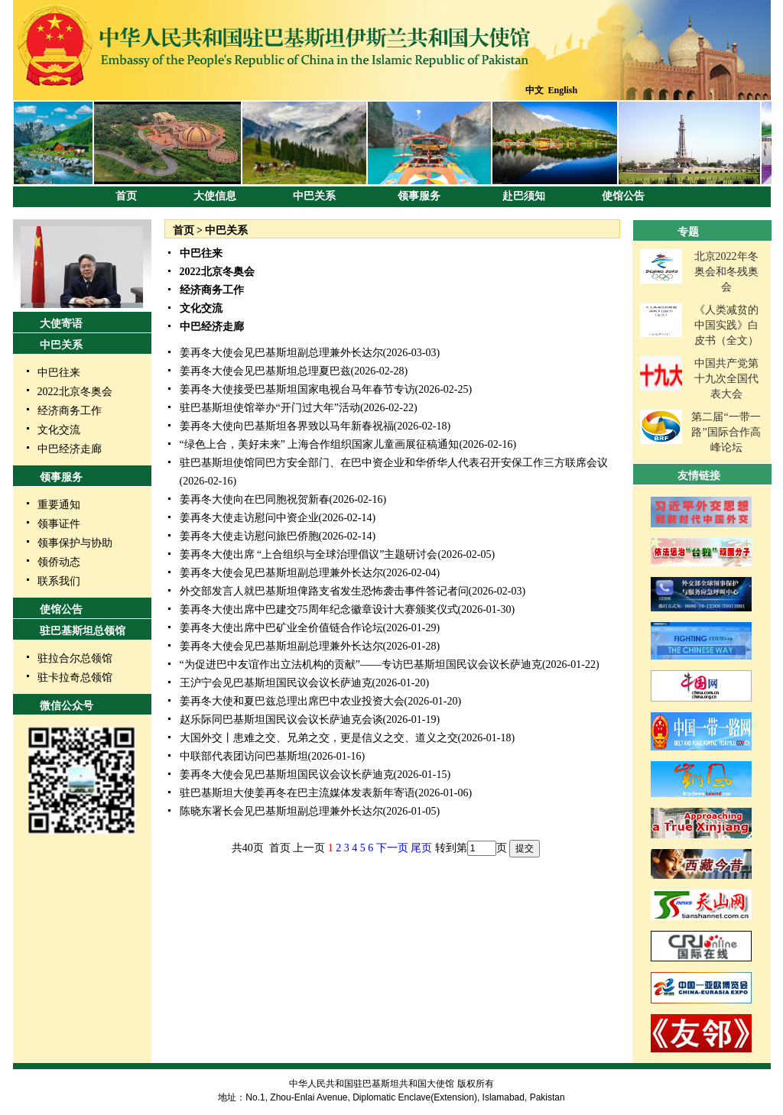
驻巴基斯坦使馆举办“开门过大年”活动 (270, 407)
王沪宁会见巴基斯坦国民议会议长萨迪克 (276, 683)
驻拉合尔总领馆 (74, 658)
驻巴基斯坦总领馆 (82, 631)
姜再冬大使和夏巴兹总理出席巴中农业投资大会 (292, 701)
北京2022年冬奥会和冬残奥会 (726, 272)
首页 (126, 196)
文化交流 (58, 430)
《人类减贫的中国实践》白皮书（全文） (726, 325)
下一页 (392, 848)
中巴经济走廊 (69, 449)
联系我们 (58, 581)
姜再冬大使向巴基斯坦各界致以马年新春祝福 (287, 426)
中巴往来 (58, 372)
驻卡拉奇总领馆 (74, 677)
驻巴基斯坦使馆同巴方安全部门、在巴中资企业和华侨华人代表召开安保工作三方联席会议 (394, 462)
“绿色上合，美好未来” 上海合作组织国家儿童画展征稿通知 (320, 444)
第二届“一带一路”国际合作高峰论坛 (725, 432)
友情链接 (698, 475)
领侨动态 (58, 562)
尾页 (421, 848)
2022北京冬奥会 (74, 391)
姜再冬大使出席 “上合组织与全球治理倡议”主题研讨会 (309, 554)
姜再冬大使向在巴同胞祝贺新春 (255, 499)
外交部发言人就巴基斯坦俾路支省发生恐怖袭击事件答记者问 (324, 591)
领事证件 (58, 524)
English (563, 90)
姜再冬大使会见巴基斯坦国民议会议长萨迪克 (287, 774)
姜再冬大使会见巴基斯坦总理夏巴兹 (265, 371)
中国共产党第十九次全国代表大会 (726, 379)
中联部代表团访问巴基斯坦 (244, 756)
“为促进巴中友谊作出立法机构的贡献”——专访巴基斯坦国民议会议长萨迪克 (361, 664)
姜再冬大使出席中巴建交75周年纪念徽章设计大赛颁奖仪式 (319, 609)
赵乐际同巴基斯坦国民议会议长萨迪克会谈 (281, 719)
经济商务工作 (69, 411)
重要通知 (58, 505)
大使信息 (214, 196)
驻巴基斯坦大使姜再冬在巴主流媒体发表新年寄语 (297, 793)
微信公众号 (66, 705)
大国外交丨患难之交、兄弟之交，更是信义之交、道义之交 (319, 738)
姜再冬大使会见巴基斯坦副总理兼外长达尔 (281, 352)
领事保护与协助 (74, 543)
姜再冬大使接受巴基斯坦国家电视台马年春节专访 (297, 389)
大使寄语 (61, 323)
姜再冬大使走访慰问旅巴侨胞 (249, 536)
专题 (688, 232)
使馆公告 (623, 196)
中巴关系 (314, 196)
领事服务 (419, 196)
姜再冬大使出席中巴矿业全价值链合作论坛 (281, 628)
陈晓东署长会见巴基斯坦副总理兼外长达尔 (281, 811)
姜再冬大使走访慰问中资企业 (249, 517)
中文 (534, 90)
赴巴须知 (523, 196)
